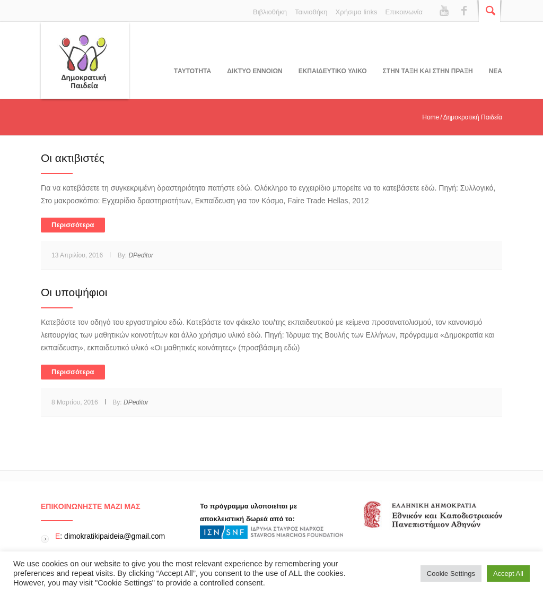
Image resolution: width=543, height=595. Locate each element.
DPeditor (140, 255)
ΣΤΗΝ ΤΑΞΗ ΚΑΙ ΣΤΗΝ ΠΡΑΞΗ (428, 71)
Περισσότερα (72, 225)
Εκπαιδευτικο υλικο (333, 71)
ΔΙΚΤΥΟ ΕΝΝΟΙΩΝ (254, 71)
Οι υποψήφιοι (74, 292)
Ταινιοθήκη (311, 12)
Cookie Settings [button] (451, 573)
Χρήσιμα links (357, 12)
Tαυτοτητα (192, 71)
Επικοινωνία (404, 12)
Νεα (495, 71)
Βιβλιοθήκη (270, 12)
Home (430, 117)
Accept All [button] (508, 573)
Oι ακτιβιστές (72, 158)
